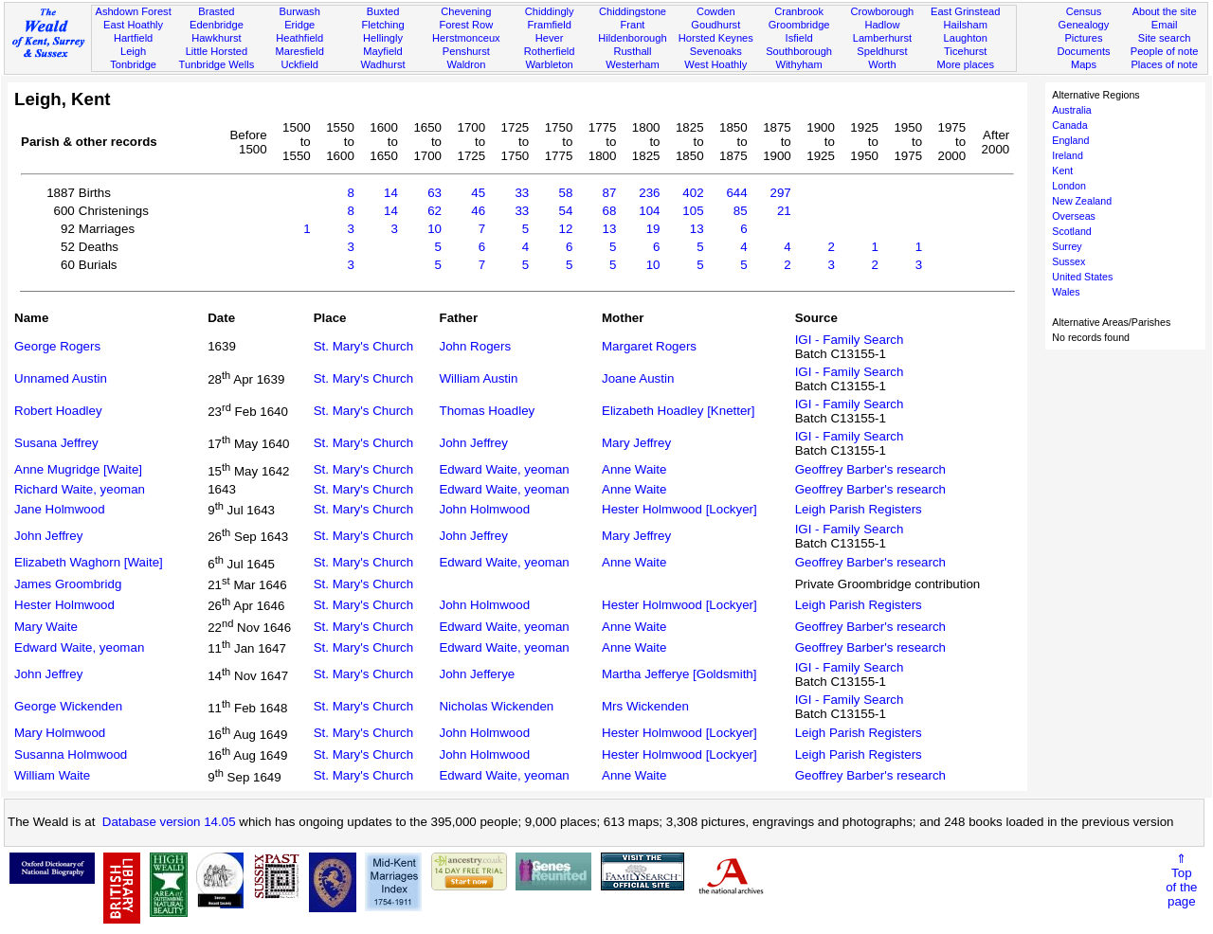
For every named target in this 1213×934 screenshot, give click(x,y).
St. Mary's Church (364, 346)
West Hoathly (715, 64)
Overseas (1073, 216)
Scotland (1071, 231)
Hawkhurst (216, 38)
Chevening (466, 11)
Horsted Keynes (716, 38)
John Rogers (475, 346)
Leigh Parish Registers (858, 509)
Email (1164, 24)
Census (1084, 11)
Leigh (133, 51)
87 (610, 193)
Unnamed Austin (60, 378)
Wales (1065, 291)
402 (692, 193)
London (1069, 185)
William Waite (52, 775)
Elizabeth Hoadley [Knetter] (678, 411)
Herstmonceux (466, 38)
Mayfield (382, 51)
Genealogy (1084, 24)
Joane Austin (638, 378)
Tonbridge (133, 64)
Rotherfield (549, 51)
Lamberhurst (882, 38)
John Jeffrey (473, 443)
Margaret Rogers (649, 346)
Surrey (1066, 246)
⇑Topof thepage (1181, 880)
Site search (1164, 38)
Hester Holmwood (64, 605)
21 (784, 211)
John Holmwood (484, 509)
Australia (1071, 110)
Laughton (965, 38)
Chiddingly (549, 11)
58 (565, 193)
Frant (633, 24)
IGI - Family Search (849, 339)
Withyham (798, 64)
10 (434, 229)
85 (740, 211)
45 (478, 193)
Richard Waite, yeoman (79, 489)
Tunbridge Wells (217, 64)
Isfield (799, 38)
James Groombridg (67, 584)
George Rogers (57, 346)
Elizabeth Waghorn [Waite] (88, 562)
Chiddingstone (632, 11)
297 (780, 193)
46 (478, 211)
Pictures (1083, 38)
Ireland (1067, 155)
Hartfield (133, 38)
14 (391, 193)
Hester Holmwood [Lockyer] (679, 509)
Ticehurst (965, 51)
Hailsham (965, 24)
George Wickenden (68, 706)
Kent (1062, 170)
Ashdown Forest (133, 11)
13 (610, 229)
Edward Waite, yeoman (504, 469)
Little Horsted (216, 51)
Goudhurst (715, 24)
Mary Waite (46, 627)
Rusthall (632, 51)
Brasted (216, 11)
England (1070, 140)
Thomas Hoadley (486, 411)
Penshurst (466, 51)
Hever (549, 38)
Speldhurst (882, 51)
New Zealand (1082, 201)
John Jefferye (477, 674)
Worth (882, 64)
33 (522, 193)
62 (434, 211)
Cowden (716, 11)
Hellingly (383, 38)
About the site (1164, 11)
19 (653, 229)
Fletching (383, 24)
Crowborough (882, 11)
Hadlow (881, 24)
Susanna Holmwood (70, 754)
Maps (1083, 64)
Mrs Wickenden (645, 706)
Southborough (799, 51)
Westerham (633, 64)
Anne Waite (634, 469)
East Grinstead (965, 11)
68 (610, 211)
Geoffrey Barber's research (870, 469)
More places (965, 64)
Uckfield (299, 64)
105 (692, 211)
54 (565, 211)
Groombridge (799, 24)
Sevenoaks (716, 51)
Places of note (1164, 64)
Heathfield (299, 38)
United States (1082, 276)
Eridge (299, 24)
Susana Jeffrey (56, 443)
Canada (1069, 125)
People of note (1165, 51)
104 (649, 211)
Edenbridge (217, 24)
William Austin (478, 378)
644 (736, 193)
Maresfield (300, 51)
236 (649, 193)
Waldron (465, 64)
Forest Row (466, 24)
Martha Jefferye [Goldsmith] (679, 674)
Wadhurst (382, 64)
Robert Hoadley (58, 411)
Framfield (549, 24)
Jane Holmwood (59, 509)
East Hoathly (133, 24)
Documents (1083, 51)
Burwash (300, 11)
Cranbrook (799, 11)
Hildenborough (632, 38)
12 (565, 229)
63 (434, 193)
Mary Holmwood (59, 733)
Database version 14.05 (169, 822)
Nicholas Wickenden (496, 706)
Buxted (383, 11)
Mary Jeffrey (636, 443)
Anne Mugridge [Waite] (78, 469)
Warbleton (549, 64)
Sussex (1068, 261)
